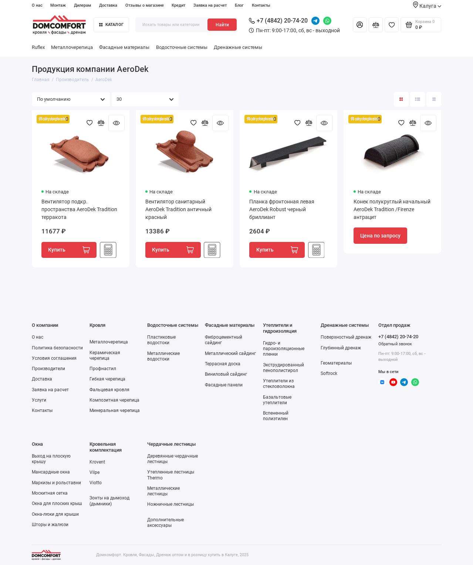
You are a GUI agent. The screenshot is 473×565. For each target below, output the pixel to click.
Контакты (261, 5)
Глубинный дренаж (341, 347)
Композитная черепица (114, 400)
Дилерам (82, 5)
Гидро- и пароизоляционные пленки (283, 348)
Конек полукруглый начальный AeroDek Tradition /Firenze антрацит (392, 209)
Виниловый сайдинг (226, 374)
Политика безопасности (57, 347)
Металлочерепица (72, 47)
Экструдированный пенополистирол (283, 367)
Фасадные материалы (124, 47)
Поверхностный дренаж (346, 337)
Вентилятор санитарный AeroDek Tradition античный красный (178, 209)
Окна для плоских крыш (57, 503)
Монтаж (58, 5)
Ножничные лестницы (170, 504)
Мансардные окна (51, 472)
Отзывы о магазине (144, 5)
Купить (69, 249)
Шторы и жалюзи (50, 524)
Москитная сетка (50, 493)
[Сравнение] (376, 24)
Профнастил (102, 368)
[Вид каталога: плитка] (401, 99)
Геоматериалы (336, 363)
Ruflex (38, 47)
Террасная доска (222, 363)
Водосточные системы (181, 47)
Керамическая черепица (104, 355)
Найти (222, 24)
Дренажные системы (238, 47)
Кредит (178, 5)
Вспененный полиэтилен (275, 416)
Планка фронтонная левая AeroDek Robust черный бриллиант (281, 209)
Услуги (39, 400)
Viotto (95, 482)
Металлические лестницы (163, 491)
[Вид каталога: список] (417, 99)
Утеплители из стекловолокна (279, 383)
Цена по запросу (380, 236)
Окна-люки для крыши (55, 514)
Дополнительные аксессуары (165, 522)
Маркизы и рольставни (56, 482)
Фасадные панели (224, 385)
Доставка (108, 5)
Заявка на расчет (210, 5)
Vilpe (94, 472)
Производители (48, 368)
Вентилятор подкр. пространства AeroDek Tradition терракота (79, 209)
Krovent (97, 462)
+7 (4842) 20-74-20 (278, 20)
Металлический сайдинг (230, 353)
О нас (37, 5)
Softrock (329, 373)
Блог (239, 5)
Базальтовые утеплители (277, 400)
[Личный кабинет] (360, 24)
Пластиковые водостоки (161, 340)
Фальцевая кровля (109, 389)
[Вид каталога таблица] (433, 99)
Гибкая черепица (107, 379)
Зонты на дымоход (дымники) (109, 500)
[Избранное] (392, 24)
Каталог (111, 24)
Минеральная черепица (114, 410)
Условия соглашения (54, 358)
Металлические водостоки (163, 356)
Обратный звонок (395, 344)
